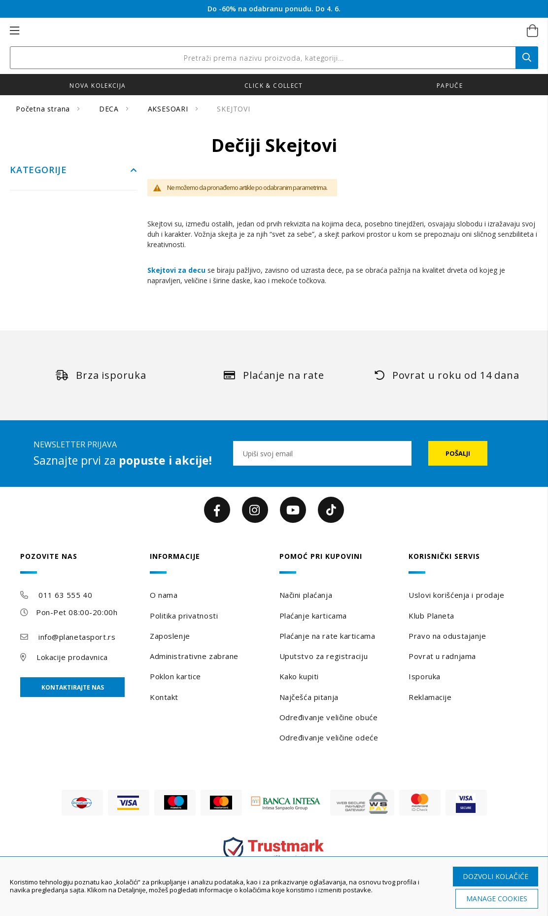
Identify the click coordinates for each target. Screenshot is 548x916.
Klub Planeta (431, 616)
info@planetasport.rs (76, 637)
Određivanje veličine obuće (328, 717)
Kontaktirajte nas (72, 687)
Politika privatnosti (184, 616)
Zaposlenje (170, 636)
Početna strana (44, 108)
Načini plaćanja (305, 595)
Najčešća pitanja (309, 697)
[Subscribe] (457, 453)
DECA (110, 108)
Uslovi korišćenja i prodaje (456, 595)
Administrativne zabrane (194, 656)
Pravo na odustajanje (447, 636)
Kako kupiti (299, 676)
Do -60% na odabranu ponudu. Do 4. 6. (274, 8)
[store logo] (263, 31)
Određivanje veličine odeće (328, 737)
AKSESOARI (169, 108)
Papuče (450, 85)
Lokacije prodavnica (72, 657)
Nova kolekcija (97, 85)
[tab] (79, 563)
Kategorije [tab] (38, 170)
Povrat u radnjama (442, 656)
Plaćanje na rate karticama (327, 636)
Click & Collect (273, 85)
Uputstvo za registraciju (323, 656)
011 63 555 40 (65, 595)
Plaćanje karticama (313, 616)
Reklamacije (430, 697)
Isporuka (424, 676)
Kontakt (164, 697)
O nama (163, 595)
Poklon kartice (175, 676)
